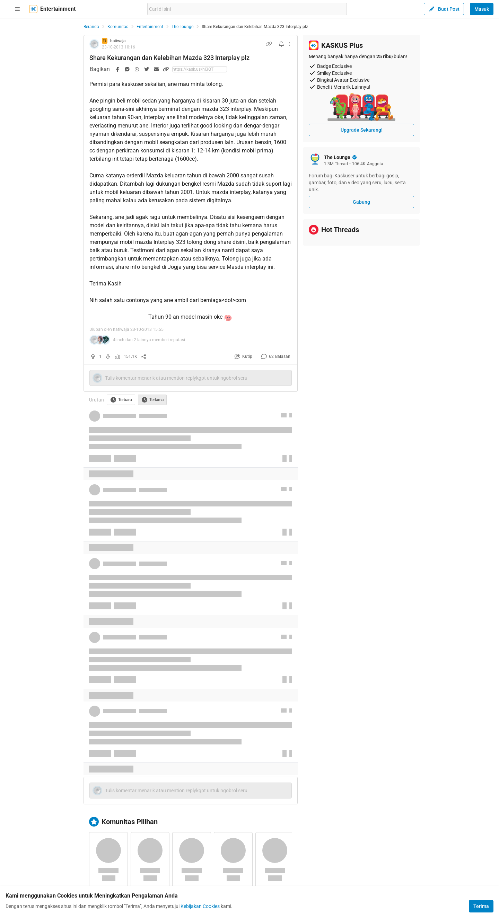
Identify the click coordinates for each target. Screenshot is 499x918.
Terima (481, 906)
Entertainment (150, 26)
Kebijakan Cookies (200, 906)
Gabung (361, 202)
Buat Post (443, 9)
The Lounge (182, 26)
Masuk (481, 9)
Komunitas (117, 26)
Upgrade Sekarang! (362, 130)
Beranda (91, 26)
